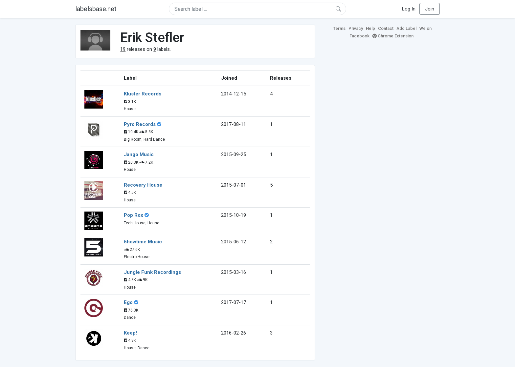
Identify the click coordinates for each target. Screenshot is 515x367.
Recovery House (143, 185)
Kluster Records (142, 94)
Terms (339, 28)
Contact (385, 28)
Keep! (130, 333)
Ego (128, 302)
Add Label (406, 28)
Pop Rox (133, 215)
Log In (408, 9)
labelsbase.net (96, 9)
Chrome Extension (393, 35)
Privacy (355, 28)
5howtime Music (143, 242)
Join (429, 9)
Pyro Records (140, 124)
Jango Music (139, 154)
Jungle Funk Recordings (152, 272)
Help (370, 28)
